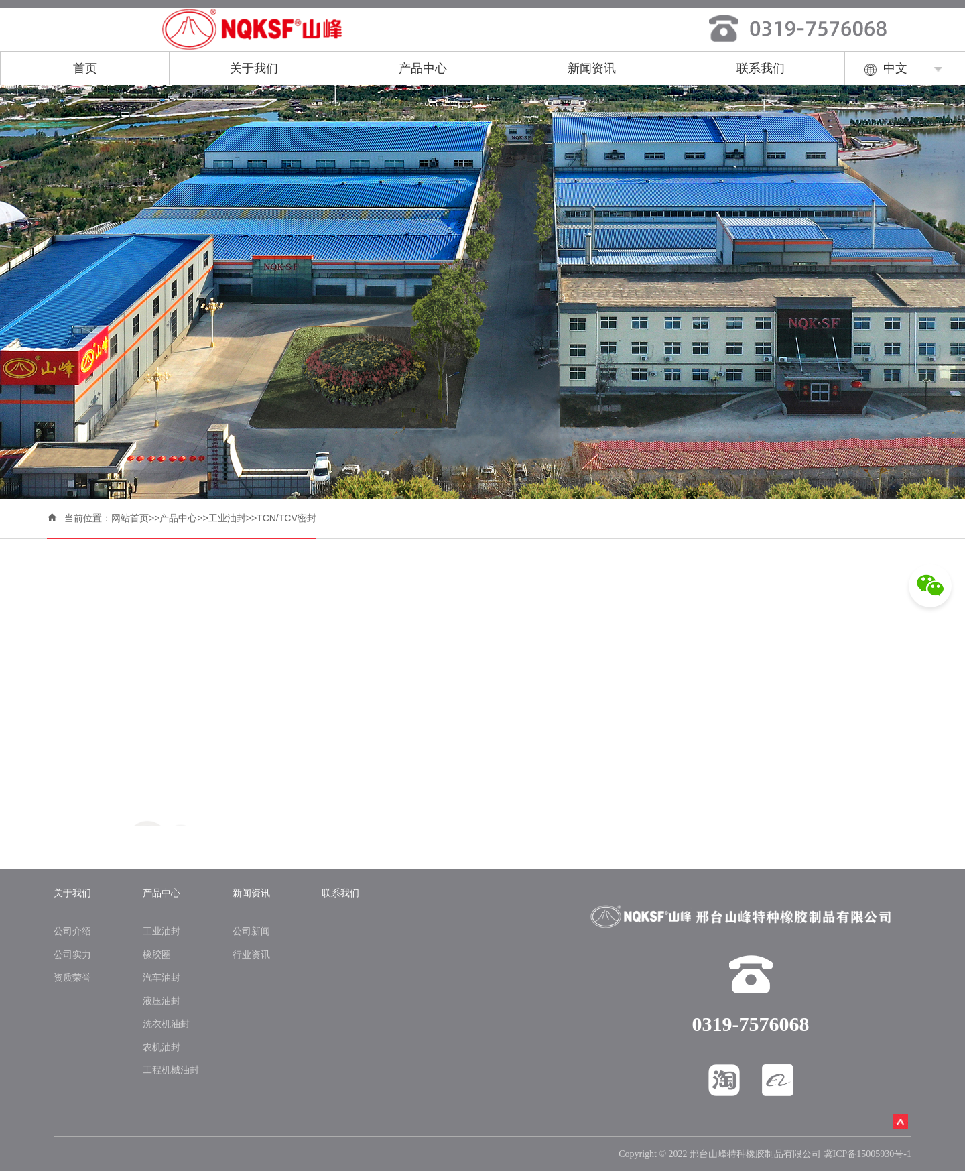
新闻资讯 (592, 68)
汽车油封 (161, 977)
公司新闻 (251, 931)
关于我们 (254, 68)
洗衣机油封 (166, 1023)
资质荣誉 (72, 977)
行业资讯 (251, 954)
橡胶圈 (157, 954)
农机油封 (161, 1047)
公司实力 (72, 954)
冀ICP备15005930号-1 (867, 1154)
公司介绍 (72, 931)
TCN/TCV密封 (286, 518)
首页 (85, 68)
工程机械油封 (171, 1069)
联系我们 (760, 68)
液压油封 (161, 1000)
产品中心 (423, 68)
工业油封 (227, 518)
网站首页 (130, 518)
